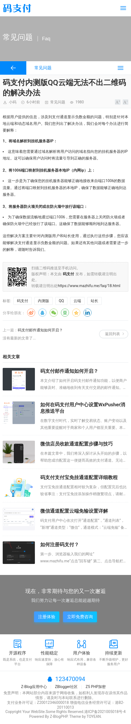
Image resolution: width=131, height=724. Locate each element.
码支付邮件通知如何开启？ (40, 330)
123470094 (70, 679)
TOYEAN (94, 716)
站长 (94, 301)
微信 (54, 313)
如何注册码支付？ (59, 544)
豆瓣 (65, 313)
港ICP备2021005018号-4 (105, 711)
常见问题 (57, 102)
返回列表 (112, 334)
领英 (87, 313)
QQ (61, 301)
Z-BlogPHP (59, 716)
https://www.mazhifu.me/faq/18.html (89, 286)
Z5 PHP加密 (96, 687)
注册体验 (46, 616)
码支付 (22, 301)
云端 (77, 301)
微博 (31, 313)
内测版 (43, 301)
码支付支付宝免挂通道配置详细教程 (79, 477)
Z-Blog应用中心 (34, 687)
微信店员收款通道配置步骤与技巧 (76, 444)
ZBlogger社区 (66, 687)
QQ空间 (76, 313)
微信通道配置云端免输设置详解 (74, 511)
